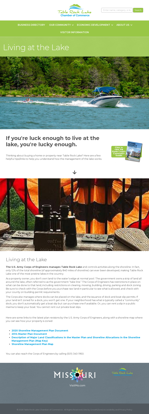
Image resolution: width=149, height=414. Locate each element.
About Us (122, 25)
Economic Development (93, 25)
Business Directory (31, 25)
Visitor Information (74, 32)
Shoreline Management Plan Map (32, 344)
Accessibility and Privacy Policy (117, 409)
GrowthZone (96, 409)
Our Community (60, 25)
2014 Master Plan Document (29, 334)
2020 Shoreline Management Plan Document (40, 330)
